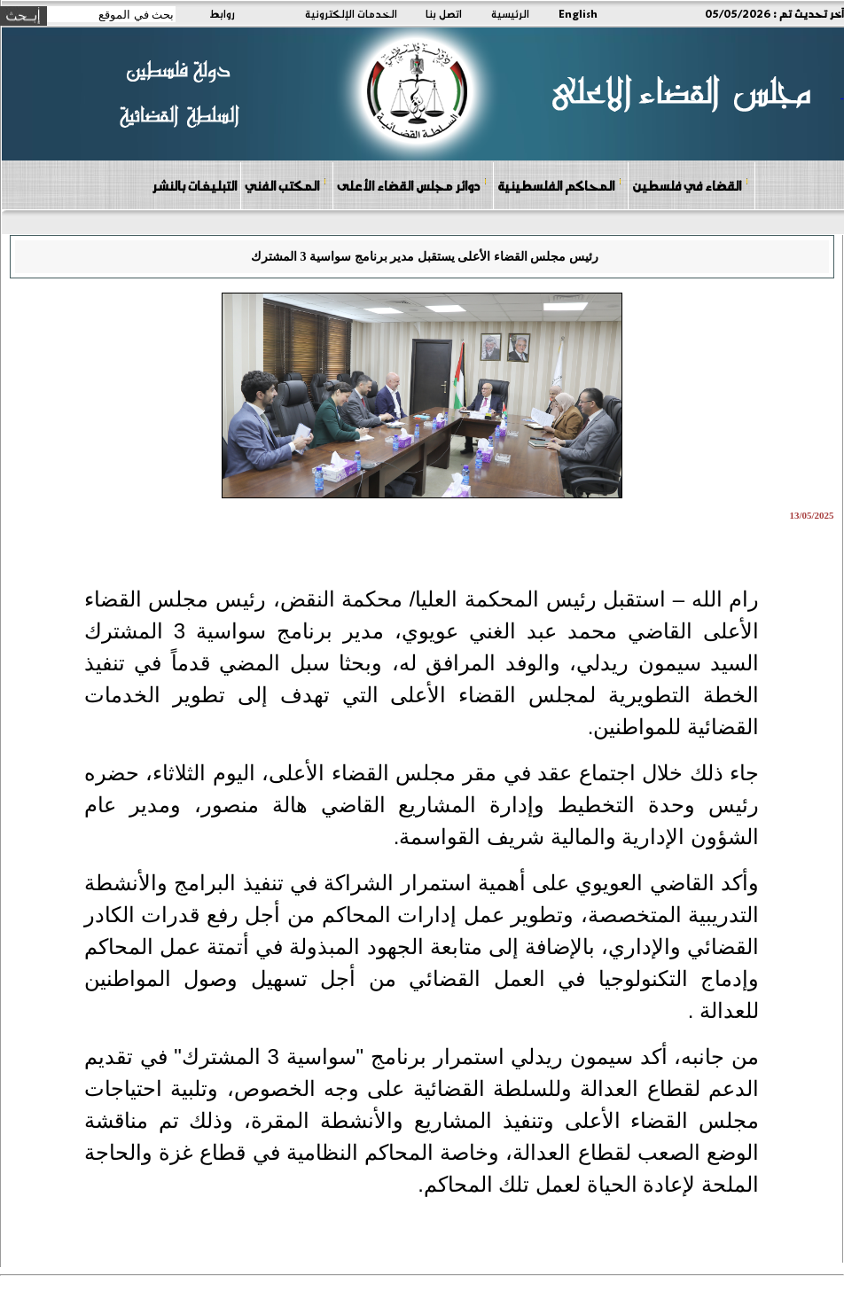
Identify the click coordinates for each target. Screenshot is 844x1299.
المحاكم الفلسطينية (559, 185)
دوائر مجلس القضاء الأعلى (412, 185)
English (578, 13)
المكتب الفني (286, 185)
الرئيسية (510, 13)
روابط (222, 13)
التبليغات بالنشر (194, 185)
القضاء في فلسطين (690, 185)
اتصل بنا (444, 13)
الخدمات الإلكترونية (351, 13)
